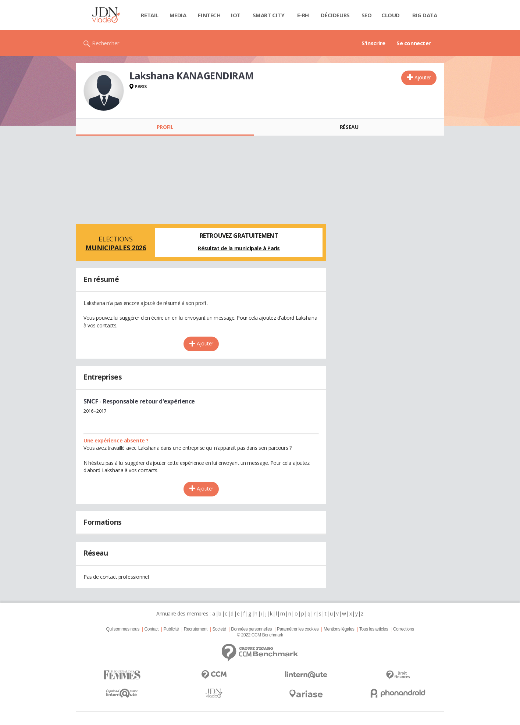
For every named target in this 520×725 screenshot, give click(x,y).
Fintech (209, 15)
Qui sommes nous (122, 629)
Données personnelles (251, 629)
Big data (424, 15)
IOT (236, 15)
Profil (165, 126)
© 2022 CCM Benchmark (260, 635)
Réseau (349, 126)
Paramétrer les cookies (297, 629)
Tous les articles (373, 629)
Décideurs (335, 15)
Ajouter (422, 77)
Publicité (171, 629)
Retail (149, 15)
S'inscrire (373, 43)
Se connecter (413, 43)
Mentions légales (339, 629)
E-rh (303, 15)
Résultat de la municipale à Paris (239, 248)
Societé (219, 629)
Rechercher (106, 43)
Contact (152, 629)
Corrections (403, 629)
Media (178, 15)
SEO (366, 15)
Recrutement (195, 629)
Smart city (269, 15)
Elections (116, 243)
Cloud (390, 15)
